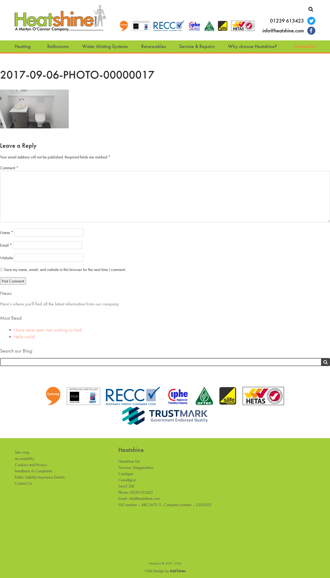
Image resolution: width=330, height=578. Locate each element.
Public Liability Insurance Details (40, 477)
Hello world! (24, 337)
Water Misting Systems (105, 46)
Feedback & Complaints (33, 471)
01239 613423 (287, 20)
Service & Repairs (197, 46)
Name (6, 232)
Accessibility (24, 458)
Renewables (153, 46)
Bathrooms (58, 46)
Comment (9, 167)
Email (6, 245)
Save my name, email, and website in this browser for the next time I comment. (65, 269)
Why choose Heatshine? (252, 46)
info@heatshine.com (283, 30)
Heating (23, 46)
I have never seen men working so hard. (48, 330)
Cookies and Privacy (31, 464)
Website (6, 257)
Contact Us (304, 46)
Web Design (154, 570)
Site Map (22, 452)
